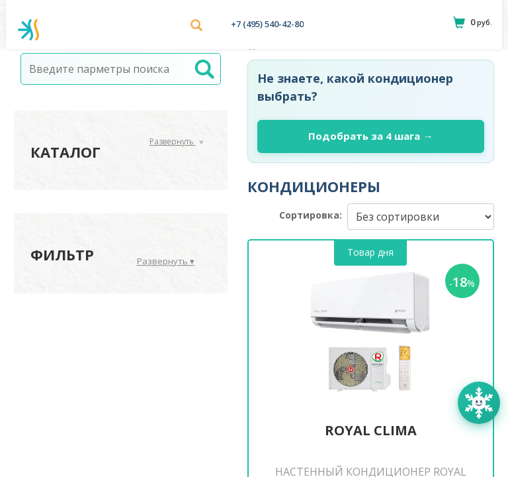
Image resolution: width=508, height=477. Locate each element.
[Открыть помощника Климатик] (479, 403)
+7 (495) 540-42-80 (267, 24)
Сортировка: (310, 215)
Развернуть (176, 141)
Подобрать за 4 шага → (370, 135)
